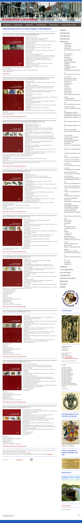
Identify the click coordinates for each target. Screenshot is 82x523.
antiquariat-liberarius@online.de (71, 358)
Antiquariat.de (50, 454)
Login (78, 515)
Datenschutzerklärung (66, 505)
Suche (29, 452)
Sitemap (13, 515)
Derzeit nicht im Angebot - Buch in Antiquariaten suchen (14, 116)
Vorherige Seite (19, 459)
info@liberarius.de (69, 356)
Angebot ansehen (6, 73)
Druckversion (6, 515)
